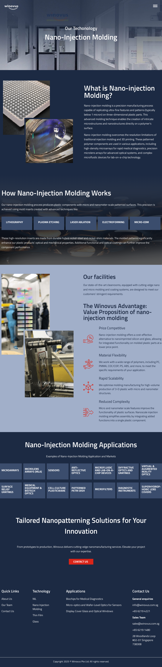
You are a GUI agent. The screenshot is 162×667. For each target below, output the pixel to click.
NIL (34, 599)
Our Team (7, 605)
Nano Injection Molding (41, 607)
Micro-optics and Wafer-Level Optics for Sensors (93, 605)
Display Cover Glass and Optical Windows (89, 611)
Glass (36, 621)
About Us (7, 599)
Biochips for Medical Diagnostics (84, 599)
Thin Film (38, 615)
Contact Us (8, 611)
